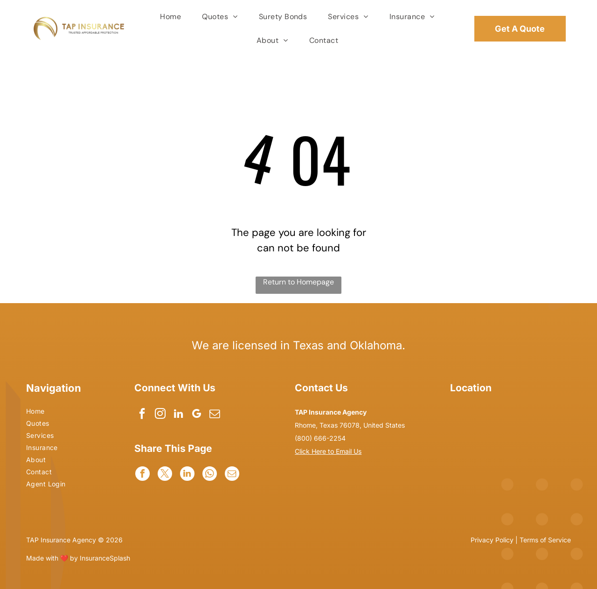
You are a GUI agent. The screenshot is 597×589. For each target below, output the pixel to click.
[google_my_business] (198, 415)
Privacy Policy (492, 540)
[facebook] (142, 415)
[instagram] (161, 415)
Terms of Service (545, 540)
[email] (217, 415)
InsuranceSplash (105, 558)
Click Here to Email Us (328, 451)
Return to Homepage (298, 282)
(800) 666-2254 (320, 438)
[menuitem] (172, 16)
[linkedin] (180, 415)
